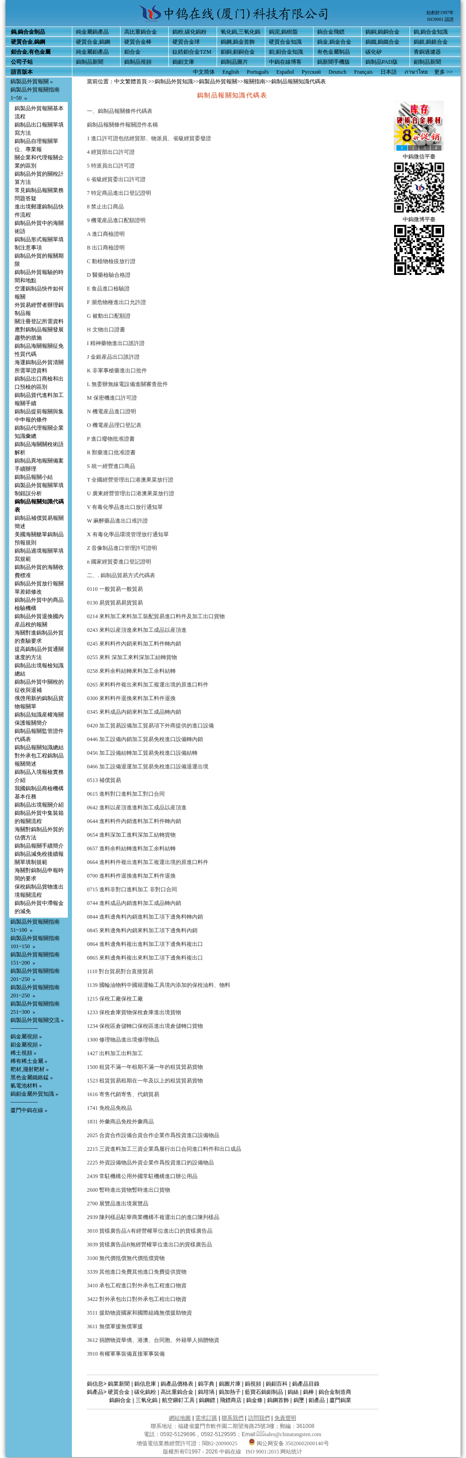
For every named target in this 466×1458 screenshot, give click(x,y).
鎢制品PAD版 (381, 62)
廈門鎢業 (340, 1400)
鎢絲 (293, 1392)
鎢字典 (206, 1384)
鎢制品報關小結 (34, 477)
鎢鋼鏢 (207, 1400)
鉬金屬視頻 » (26, 1044)
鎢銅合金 (120, 1400)
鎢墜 (299, 1400)
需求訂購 (206, 1418)
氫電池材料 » (26, 1085)
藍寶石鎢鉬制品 (264, 1392)
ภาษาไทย (416, 72)
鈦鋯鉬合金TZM (191, 52)
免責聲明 (285, 1418)
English (231, 72)
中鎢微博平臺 (419, 219)
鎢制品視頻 (138, 62)
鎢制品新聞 (89, 62)
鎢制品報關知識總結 (39, 747)
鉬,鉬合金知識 (286, 52)
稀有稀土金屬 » (28, 1061)
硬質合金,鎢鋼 (93, 42)
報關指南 (254, 81)
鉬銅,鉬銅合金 (238, 52)
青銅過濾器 (427, 52)
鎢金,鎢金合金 (334, 42)
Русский (311, 72)
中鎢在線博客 (285, 62)
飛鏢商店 (231, 1400)
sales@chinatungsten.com (289, 1434)
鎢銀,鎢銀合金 (431, 42)
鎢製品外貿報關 (218, 81)
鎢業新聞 (119, 1384)
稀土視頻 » (23, 1053)
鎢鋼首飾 (278, 1400)
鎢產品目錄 (305, 1384)
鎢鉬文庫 (183, 62)
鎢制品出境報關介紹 (39, 805)
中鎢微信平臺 (419, 156)
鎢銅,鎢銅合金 (382, 32)
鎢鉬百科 (277, 1384)
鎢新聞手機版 (333, 62)
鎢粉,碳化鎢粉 (189, 32)
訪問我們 (259, 1418)
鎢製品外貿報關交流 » (37, 1020)
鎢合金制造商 (335, 1392)
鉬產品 (317, 1400)
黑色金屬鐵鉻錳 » (31, 1077)
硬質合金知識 (285, 42)
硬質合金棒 (138, 42)
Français (363, 72)
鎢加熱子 (230, 1392)
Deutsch (337, 72)
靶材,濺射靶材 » (29, 1069)
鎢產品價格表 (177, 1384)
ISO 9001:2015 (263, 1451)
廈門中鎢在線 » (28, 1110)
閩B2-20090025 (220, 1443)
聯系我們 (232, 1418)
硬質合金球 (186, 42)
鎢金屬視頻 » (26, 1036)
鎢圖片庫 (230, 1384)
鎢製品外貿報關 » (31, 81)
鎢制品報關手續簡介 (39, 846)
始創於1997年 (440, 12)
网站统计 (291, 1451)
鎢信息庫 (145, 1384)
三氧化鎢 (146, 1400)
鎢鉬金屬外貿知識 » (34, 1094)
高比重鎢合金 (140, 32)
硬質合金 (119, 1392)
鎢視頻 (253, 1384)
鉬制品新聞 (427, 62)
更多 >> (443, 72)
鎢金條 (254, 1400)
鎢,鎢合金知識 (431, 32)
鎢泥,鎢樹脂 (283, 32)
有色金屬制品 (333, 52)
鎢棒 (308, 1392)
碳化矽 (373, 52)
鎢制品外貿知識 (174, 81)
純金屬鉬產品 (92, 52)
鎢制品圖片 (234, 62)
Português (257, 72)
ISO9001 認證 (440, 19)
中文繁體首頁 (130, 81)
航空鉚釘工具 (178, 1400)
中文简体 (204, 72)
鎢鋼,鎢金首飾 (238, 42)
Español (285, 72)
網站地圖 (180, 1418)
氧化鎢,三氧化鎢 (240, 32)
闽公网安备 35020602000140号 (288, 1443)
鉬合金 (132, 52)
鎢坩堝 (206, 1392)
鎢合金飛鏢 (330, 32)
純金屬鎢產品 (92, 32)
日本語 (388, 72)
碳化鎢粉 (145, 1392)
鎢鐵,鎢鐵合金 (382, 42)
